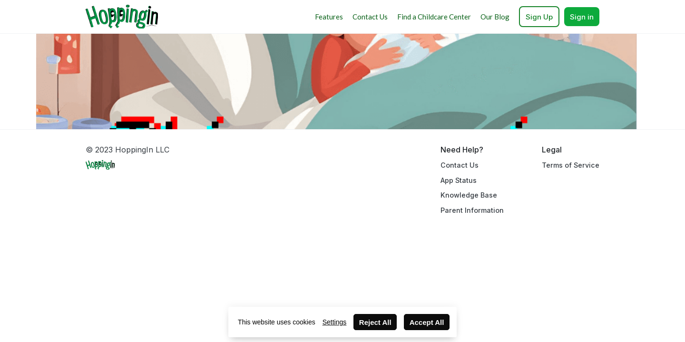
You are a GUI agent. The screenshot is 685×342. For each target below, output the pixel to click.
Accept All (427, 322)
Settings (335, 322)
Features (329, 16)
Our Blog (494, 16)
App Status (458, 180)
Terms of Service (570, 165)
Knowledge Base (468, 195)
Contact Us (370, 16)
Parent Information (472, 210)
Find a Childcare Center (434, 16)
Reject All (375, 322)
